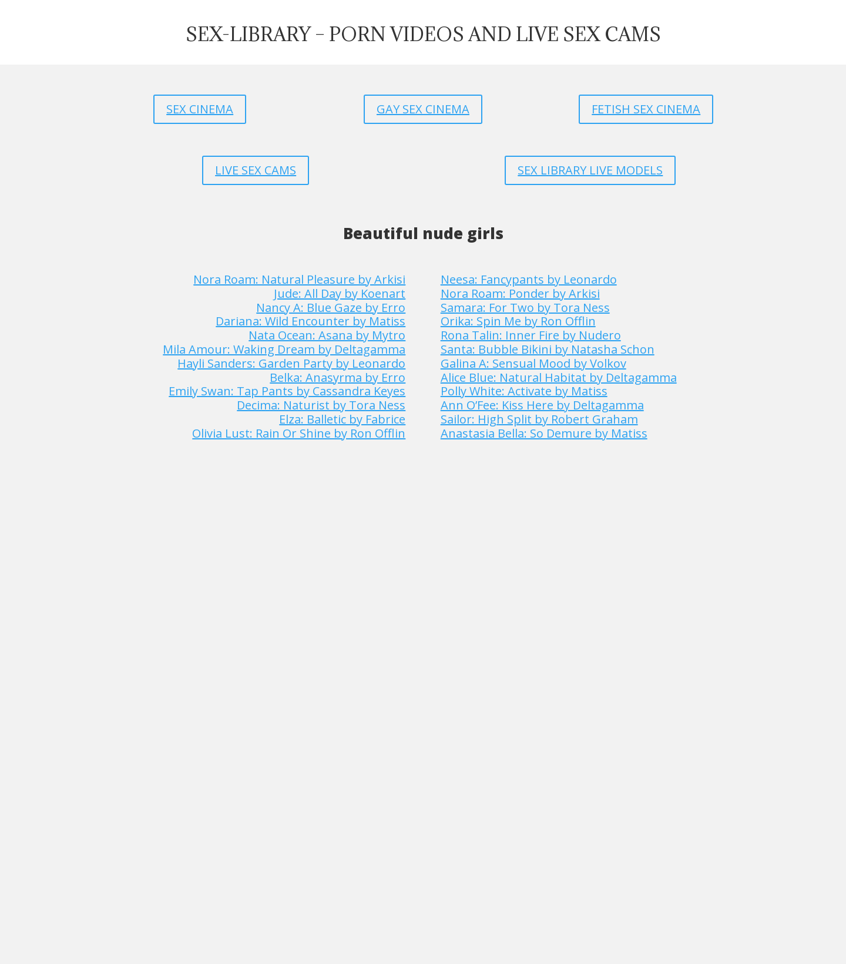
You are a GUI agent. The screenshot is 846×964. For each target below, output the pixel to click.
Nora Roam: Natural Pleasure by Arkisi (299, 279)
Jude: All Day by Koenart (339, 293)
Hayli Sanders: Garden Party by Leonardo (291, 363)
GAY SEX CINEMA (423, 109)
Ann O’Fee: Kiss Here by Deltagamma (542, 405)
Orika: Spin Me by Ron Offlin (518, 321)
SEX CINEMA (199, 109)
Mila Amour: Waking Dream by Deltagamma (284, 349)
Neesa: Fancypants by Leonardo (529, 279)
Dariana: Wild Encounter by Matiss (310, 321)
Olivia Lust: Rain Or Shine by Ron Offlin (298, 433)
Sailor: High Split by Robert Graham (539, 419)
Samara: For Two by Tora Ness (525, 307)
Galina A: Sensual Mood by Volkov (533, 363)
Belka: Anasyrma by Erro (337, 377)
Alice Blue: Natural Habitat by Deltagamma (559, 377)
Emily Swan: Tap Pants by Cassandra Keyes (287, 391)
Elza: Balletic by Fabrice (342, 419)
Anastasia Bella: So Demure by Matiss (544, 433)
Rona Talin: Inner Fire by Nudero (531, 335)
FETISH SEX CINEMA (646, 109)
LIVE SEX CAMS (255, 170)
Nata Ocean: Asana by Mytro (327, 335)
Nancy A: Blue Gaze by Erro (330, 307)
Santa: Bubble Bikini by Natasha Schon (547, 349)
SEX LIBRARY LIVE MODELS (590, 170)
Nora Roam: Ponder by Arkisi (520, 293)
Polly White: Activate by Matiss (524, 391)
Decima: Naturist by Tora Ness (321, 405)
